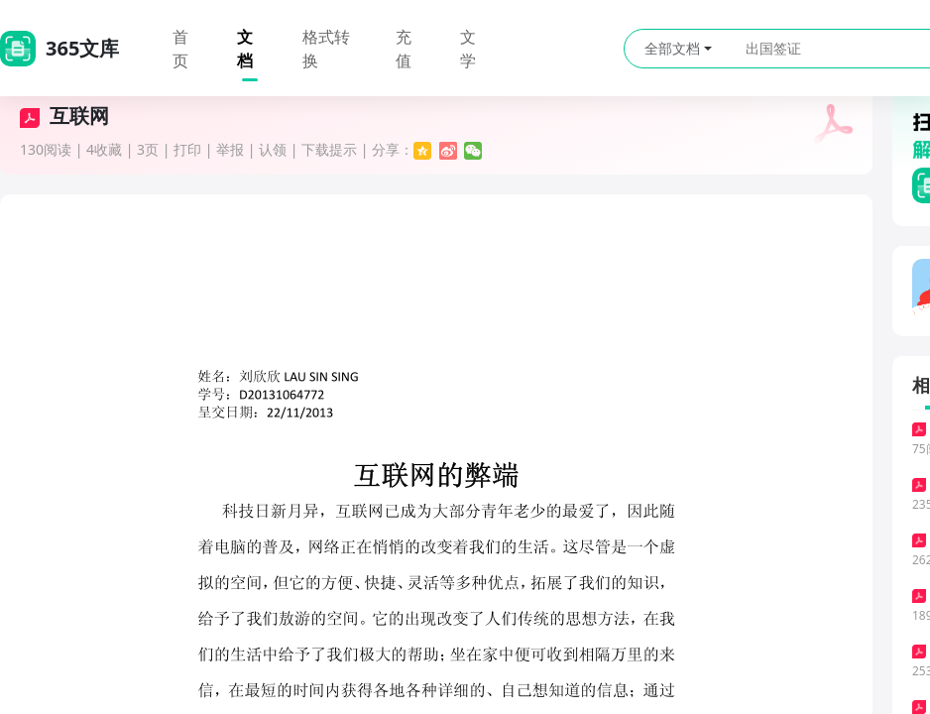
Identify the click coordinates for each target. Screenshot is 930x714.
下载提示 (329, 149)
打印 (187, 149)
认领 (273, 149)
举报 (230, 149)
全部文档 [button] (678, 48)
